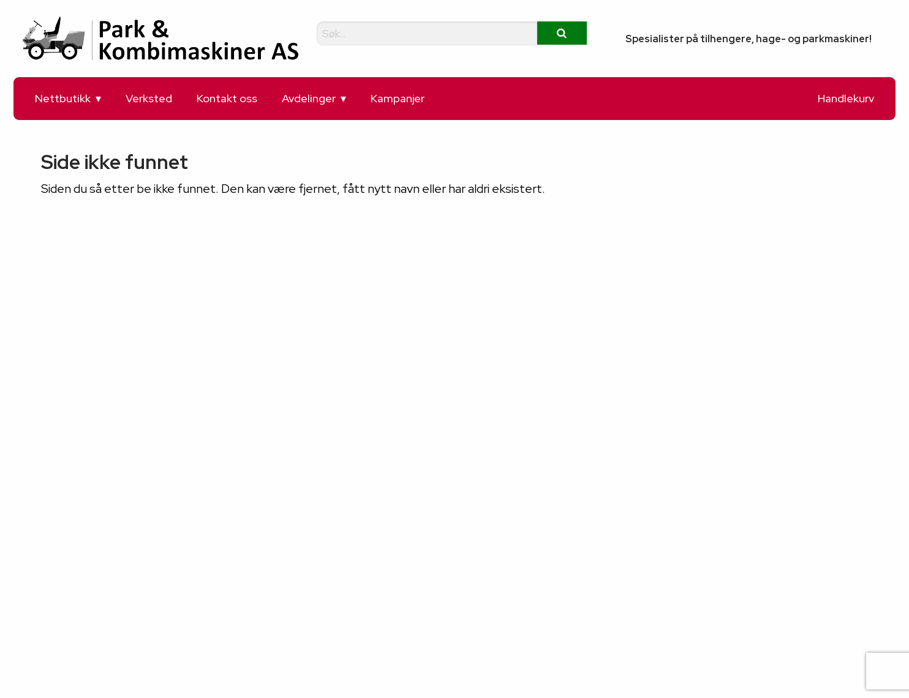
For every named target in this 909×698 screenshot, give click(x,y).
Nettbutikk (63, 98)
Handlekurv (846, 98)
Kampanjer (397, 98)
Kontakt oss (227, 98)
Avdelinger (309, 98)
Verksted (149, 98)
